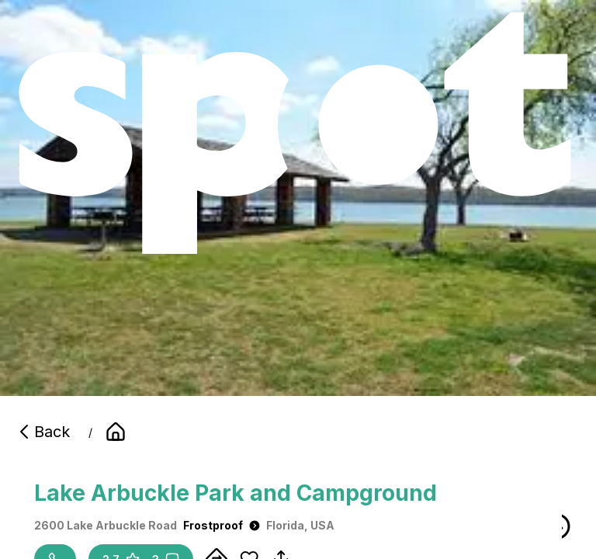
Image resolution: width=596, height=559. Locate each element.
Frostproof (221, 525)
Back (43, 431)
